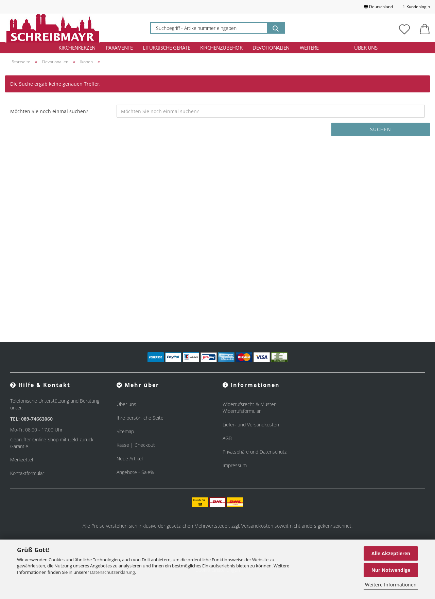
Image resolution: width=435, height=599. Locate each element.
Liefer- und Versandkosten (251, 424)
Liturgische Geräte (166, 47)
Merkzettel (21, 459)
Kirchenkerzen (76, 47)
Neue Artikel (130, 458)
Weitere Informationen (391, 584)
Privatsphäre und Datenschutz (254, 451)
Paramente (119, 47)
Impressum (235, 465)
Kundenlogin (416, 7)
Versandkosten (257, 526)
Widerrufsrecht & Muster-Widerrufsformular (250, 407)
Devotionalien (271, 47)
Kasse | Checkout (136, 445)
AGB (227, 438)
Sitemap (125, 431)
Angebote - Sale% (135, 472)
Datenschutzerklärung (112, 572)
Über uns (365, 47)
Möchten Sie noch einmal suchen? (49, 111)
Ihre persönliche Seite (140, 418)
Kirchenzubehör (221, 47)
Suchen (380, 129)
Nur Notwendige (390, 570)
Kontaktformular (27, 473)
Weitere (309, 47)
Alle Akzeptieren (390, 553)
